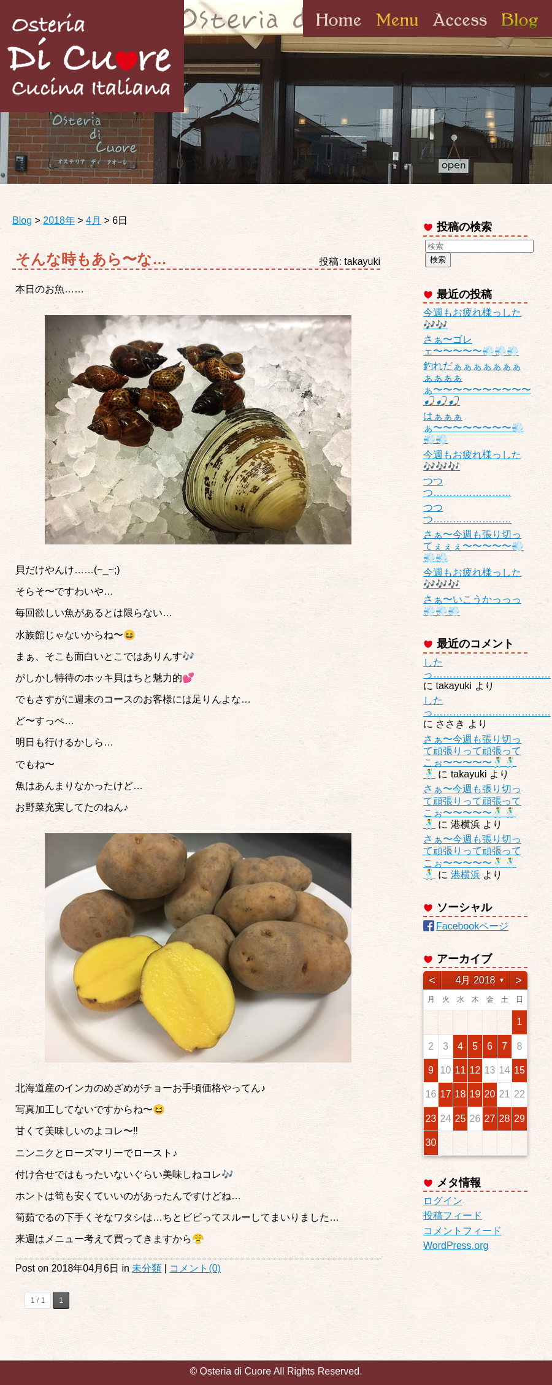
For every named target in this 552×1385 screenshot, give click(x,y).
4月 (93, 220)
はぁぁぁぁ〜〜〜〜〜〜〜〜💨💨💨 (473, 427)
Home (338, 36)
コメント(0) (195, 1268)
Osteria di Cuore (92, 56)
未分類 (146, 1268)
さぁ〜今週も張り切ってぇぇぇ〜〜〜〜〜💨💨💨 (473, 546)
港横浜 (465, 874)
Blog (518, 36)
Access (460, 36)
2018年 (59, 220)
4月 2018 (476, 980)
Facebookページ (472, 926)
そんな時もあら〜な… (91, 259)
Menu (397, 36)
